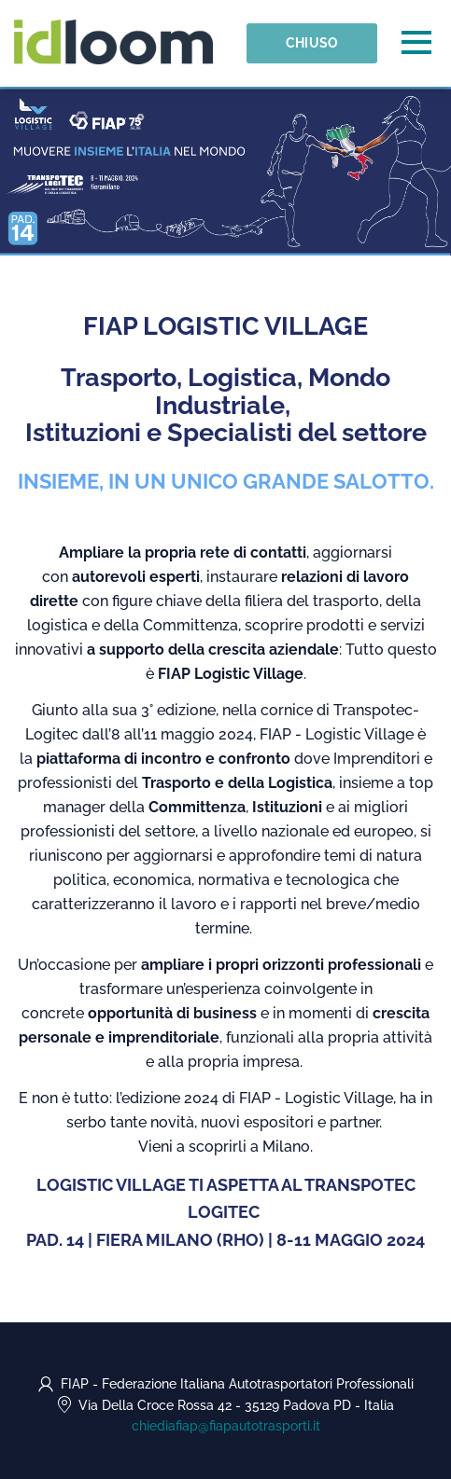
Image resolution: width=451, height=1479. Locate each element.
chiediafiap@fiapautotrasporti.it (226, 1425)
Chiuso (312, 42)
